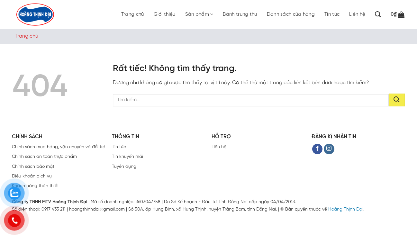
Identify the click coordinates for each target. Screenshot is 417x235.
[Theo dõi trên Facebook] (317, 149)
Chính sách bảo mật (33, 166)
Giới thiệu (165, 14)
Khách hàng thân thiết (35, 186)
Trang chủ (132, 14)
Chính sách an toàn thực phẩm (44, 156)
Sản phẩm (199, 14)
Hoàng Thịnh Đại (345, 209)
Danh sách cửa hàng (291, 14)
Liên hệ (357, 14)
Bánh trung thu (240, 14)
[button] (398, 14)
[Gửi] (397, 100)
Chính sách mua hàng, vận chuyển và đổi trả (58, 147)
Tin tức (332, 14)
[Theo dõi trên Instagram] (329, 149)
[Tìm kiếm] (378, 14)
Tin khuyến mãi (127, 156)
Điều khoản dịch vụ (32, 176)
